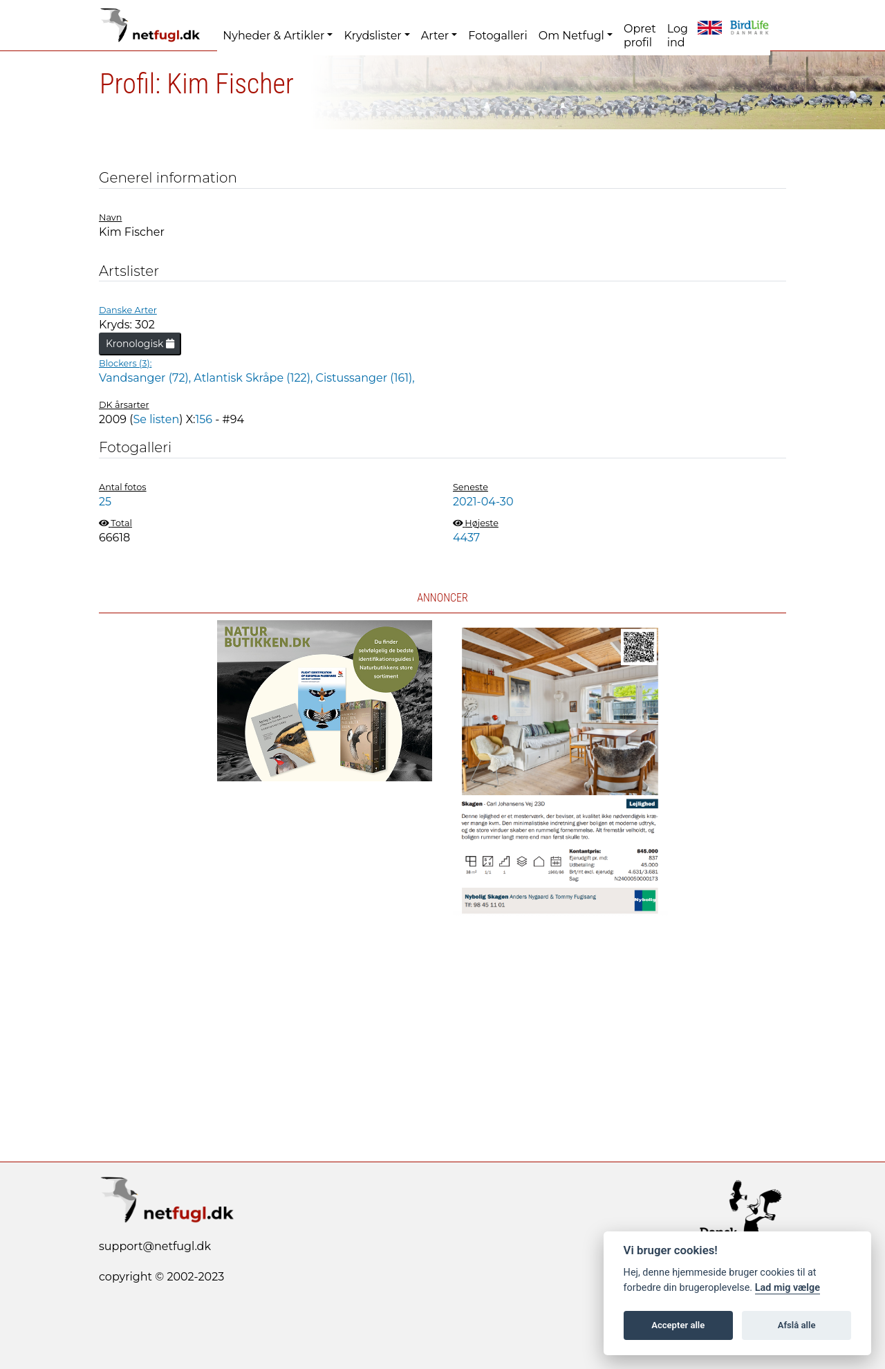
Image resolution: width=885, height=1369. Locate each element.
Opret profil (640, 35)
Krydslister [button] (372, 35)
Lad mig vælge (787, 1288)
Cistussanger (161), (365, 377)
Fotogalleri (497, 35)
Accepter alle (678, 1325)
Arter (435, 35)
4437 (466, 537)
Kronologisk (140, 343)
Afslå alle (797, 1325)
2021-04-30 (483, 501)
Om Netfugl (571, 35)
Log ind (677, 35)
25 (105, 501)
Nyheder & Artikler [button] (273, 35)
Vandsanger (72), (146, 377)
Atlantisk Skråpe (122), (254, 377)
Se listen (156, 419)
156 (204, 419)
